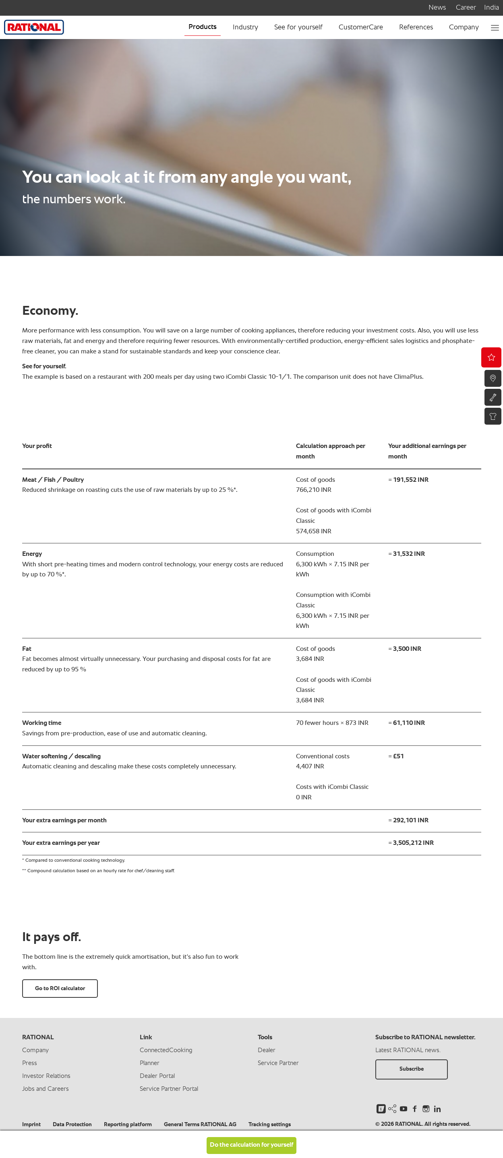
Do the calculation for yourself (251, 1145)
